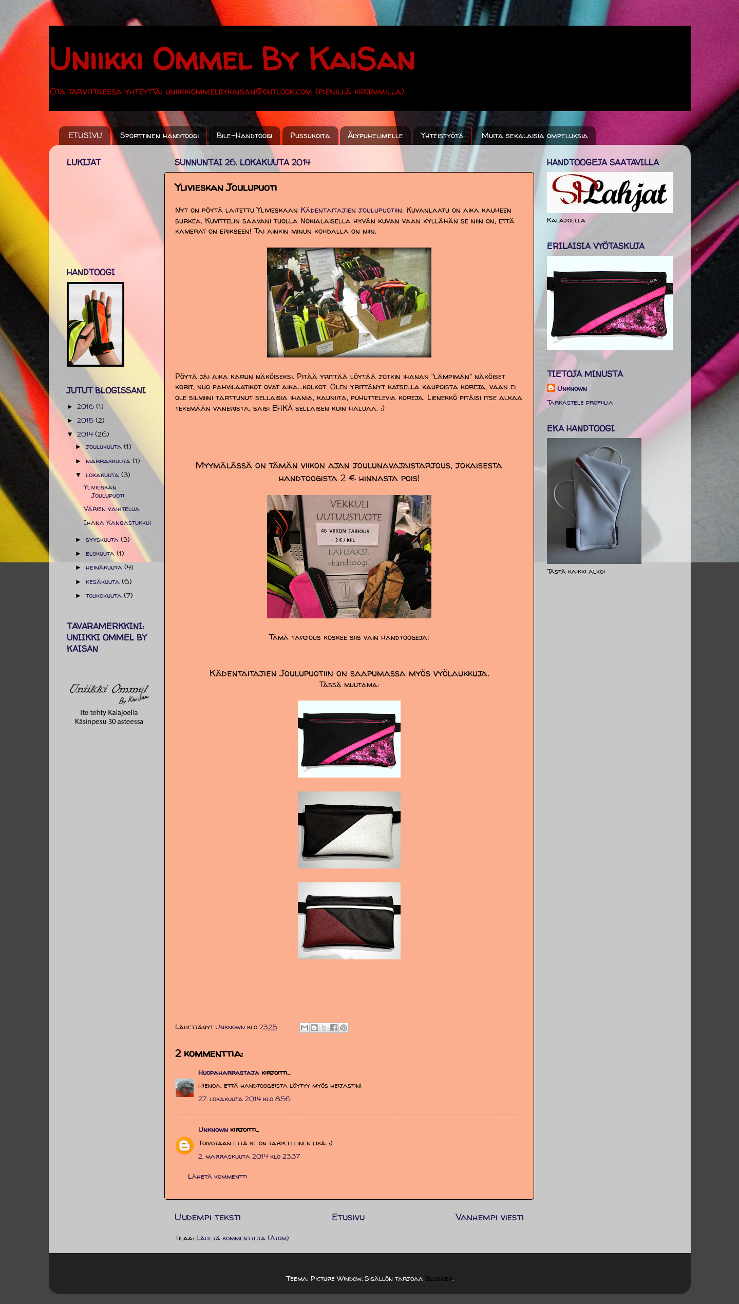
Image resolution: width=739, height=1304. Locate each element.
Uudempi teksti (208, 1216)
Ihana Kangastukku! (117, 522)
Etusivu (348, 1216)
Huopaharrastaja (228, 1072)
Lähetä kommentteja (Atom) (242, 1237)
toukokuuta (105, 595)
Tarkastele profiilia (580, 402)
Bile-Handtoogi (244, 135)
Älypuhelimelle (375, 135)
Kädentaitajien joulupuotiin (351, 209)
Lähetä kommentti (217, 1176)
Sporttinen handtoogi (159, 135)
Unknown (213, 1129)
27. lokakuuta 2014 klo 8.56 (244, 1098)
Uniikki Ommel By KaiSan (232, 58)
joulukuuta (105, 446)
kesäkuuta (104, 581)
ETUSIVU (85, 135)
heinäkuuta (105, 567)
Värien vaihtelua (112, 508)
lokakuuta (103, 474)
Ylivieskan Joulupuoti (104, 491)
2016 (86, 406)
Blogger (438, 1278)
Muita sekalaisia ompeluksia (535, 135)
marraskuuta (109, 460)
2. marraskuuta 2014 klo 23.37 (249, 1156)
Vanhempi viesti (490, 1216)
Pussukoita (310, 135)
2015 (86, 420)
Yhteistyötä (442, 135)
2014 (86, 434)
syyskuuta (103, 539)
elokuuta (101, 553)
